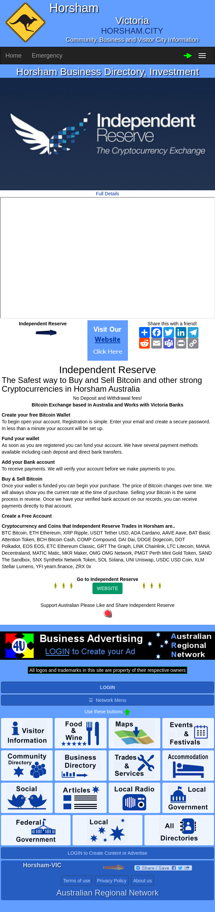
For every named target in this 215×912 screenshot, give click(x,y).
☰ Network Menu (107, 700)
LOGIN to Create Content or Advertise (107, 853)
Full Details (107, 193)
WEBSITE (107, 588)
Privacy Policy (111, 880)
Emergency (47, 55)
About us (142, 880)
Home (13, 55)
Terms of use (76, 880)
